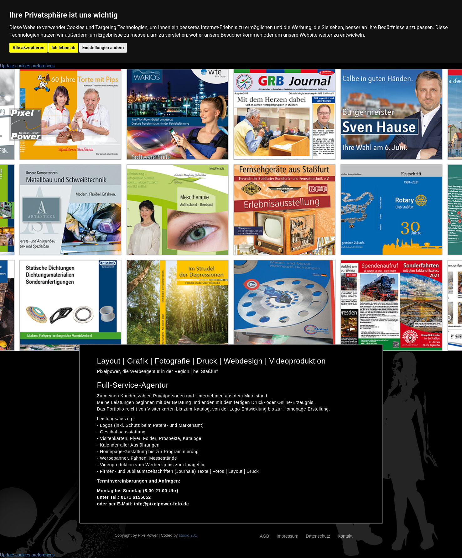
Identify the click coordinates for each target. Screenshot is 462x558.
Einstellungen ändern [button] (103, 47)
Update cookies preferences (27, 65)
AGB (264, 536)
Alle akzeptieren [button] (28, 47)
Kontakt (345, 536)
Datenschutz (318, 536)
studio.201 (188, 535)
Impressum (287, 536)
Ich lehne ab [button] (63, 47)
